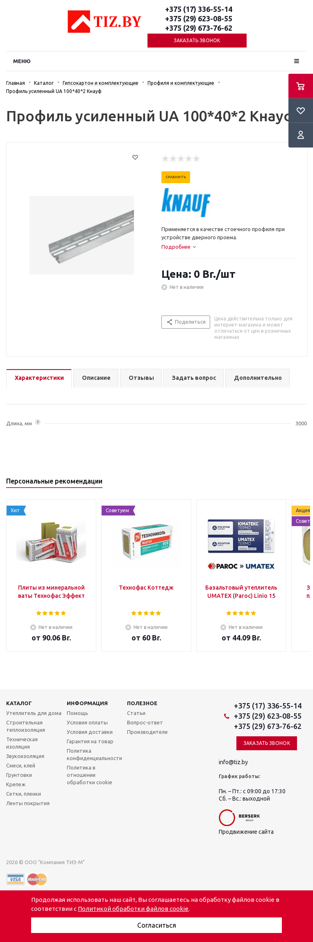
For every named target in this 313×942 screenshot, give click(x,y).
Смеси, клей (20, 765)
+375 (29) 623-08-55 (198, 18)
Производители (147, 732)
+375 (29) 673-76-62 (198, 28)
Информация (87, 703)
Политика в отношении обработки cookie (89, 775)
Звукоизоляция (25, 756)
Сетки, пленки (23, 794)
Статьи (136, 713)
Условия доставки (90, 732)
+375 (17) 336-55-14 (198, 9)
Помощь (77, 713)
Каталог (19, 703)
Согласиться (156, 925)
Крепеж (15, 784)
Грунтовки (19, 775)
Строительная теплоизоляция (25, 726)
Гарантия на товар (90, 741)
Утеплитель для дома (33, 713)
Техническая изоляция (22, 742)
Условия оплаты (87, 722)
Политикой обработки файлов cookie (133, 908)
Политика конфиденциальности (94, 754)
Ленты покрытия (28, 803)
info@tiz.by (233, 762)
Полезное (142, 703)
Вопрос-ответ (145, 722)
